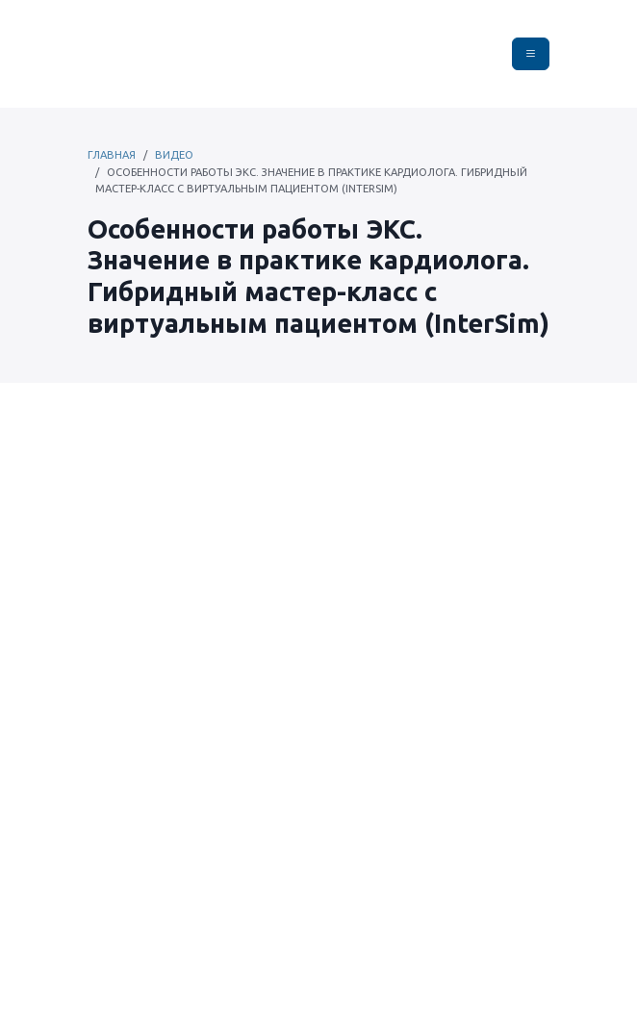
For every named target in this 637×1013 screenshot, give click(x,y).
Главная (112, 155)
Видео (174, 155)
